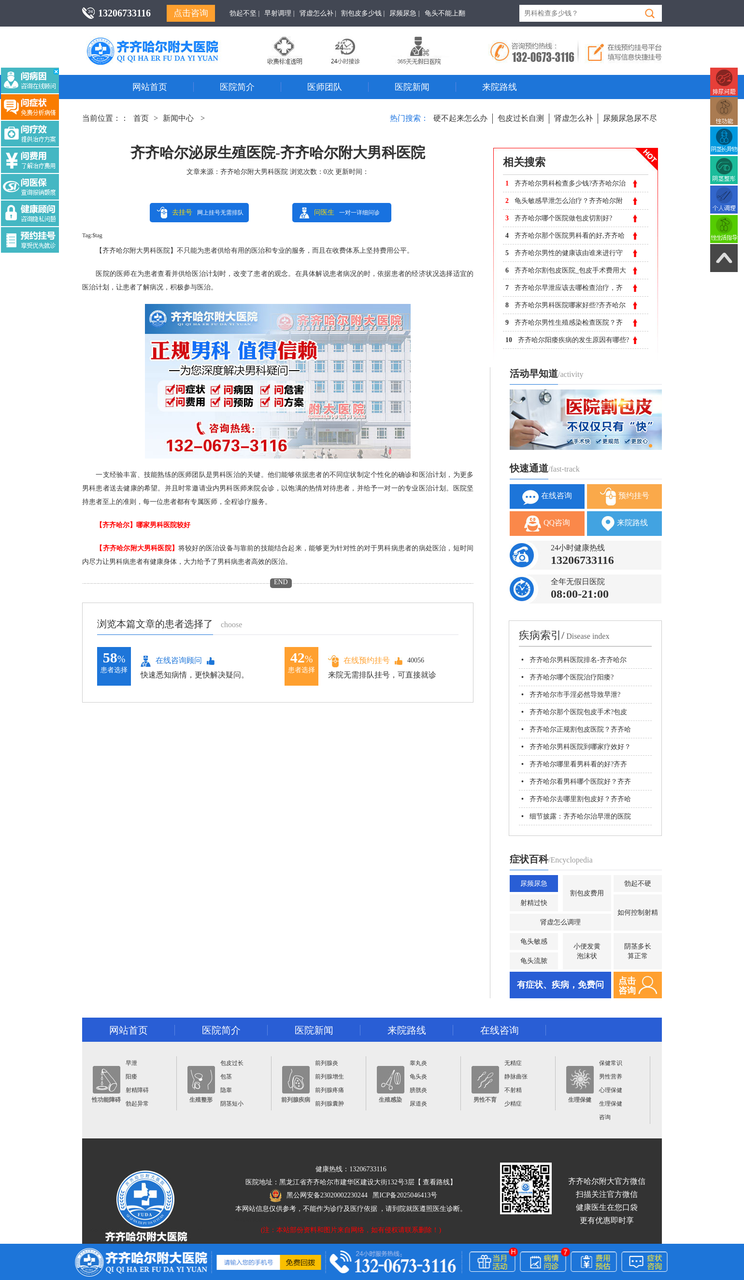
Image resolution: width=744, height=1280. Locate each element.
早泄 (131, 1063)
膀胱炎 (418, 1090)
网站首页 (149, 87)
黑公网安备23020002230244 (319, 1195)
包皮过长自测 (521, 118)
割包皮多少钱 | (363, 13)
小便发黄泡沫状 (587, 951)
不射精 (513, 1090)
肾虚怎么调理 (560, 922)
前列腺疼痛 (329, 1090)
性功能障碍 (106, 1084)
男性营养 (610, 1076)
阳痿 (131, 1076)
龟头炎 (418, 1076)
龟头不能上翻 (445, 13)
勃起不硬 (637, 883)
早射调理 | (279, 13)
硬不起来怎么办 (460, 118)
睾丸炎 (418, 1063)
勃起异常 (137, 1103)
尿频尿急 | (404, 13)
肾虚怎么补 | (318, 13)
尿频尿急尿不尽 (630, 118)
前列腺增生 (329, 1076)
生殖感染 (390, 1084)
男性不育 (485, 1084)
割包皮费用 (587, 893)
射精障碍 (137, 1090)
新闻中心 (178, 118)
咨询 (605, 1117)
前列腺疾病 (295, 1084)
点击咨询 (190, 13)
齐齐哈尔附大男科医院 (254, 171)
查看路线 (436, 1182)
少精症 (513, 1103)
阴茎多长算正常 (637, 951)
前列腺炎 (326, 1063)
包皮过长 (231, 1063)
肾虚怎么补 (573, 118)
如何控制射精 (637, 912)
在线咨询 (547, 496)
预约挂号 (624, 496)
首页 (141, 118)
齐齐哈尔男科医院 (166, 41)
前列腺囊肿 (329, 1103)
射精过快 (533, 902)
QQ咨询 (547, 523)
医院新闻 (412, 87)
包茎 (226, 1076)
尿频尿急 (533, 883)
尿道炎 (418, 1103)
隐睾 (226, 1090)
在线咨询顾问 (171, 661)
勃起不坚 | (244, 13)
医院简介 (237, 87)
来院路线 (499, 87)
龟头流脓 (533, 960)
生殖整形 (201, 1084)
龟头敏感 (533, 941)
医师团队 (324, 87)
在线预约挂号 (359, 660)
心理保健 (610, 1090)
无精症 (513, 1063)
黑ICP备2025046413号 (404, 1195)
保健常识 (610, 1063)
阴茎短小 (231, 1103)
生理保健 (580, 1084)
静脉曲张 (516, 1076)
